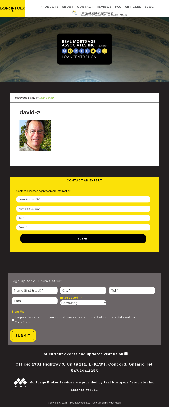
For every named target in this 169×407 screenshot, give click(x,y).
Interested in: (73, 297)
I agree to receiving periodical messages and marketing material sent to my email (75, 319)
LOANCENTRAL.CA (12, 10)
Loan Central (84, 49)
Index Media (115, 402)
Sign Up (19, 311)
